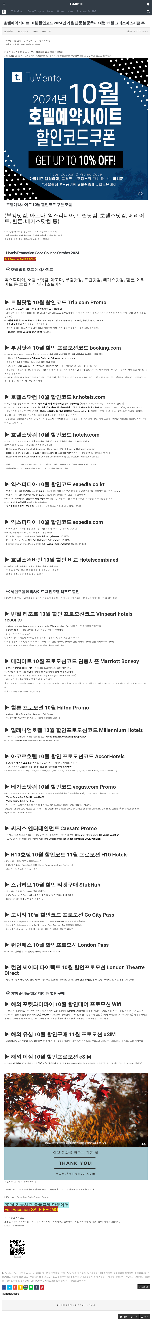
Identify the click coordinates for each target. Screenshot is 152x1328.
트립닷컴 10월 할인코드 (31, 1280)
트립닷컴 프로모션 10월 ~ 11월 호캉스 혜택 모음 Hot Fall (34, 308)
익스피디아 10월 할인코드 (99, 1272)
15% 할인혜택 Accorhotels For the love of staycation (38, 766)
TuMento (138, 1276)
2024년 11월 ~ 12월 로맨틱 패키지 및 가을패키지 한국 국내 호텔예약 (39, 671)
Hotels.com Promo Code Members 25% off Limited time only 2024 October (43, 456)
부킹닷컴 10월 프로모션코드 (43, 1276)
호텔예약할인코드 (20, 1276)
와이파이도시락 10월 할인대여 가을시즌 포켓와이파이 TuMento (45, 1010)
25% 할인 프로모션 (27, 762)
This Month (17, 11)
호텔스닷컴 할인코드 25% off (48, 411)
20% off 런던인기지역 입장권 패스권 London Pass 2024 (33, 951)
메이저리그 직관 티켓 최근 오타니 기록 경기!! (52, 895)
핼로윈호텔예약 (78, 1280)
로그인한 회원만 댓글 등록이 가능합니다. (76, 1305)
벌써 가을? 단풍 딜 (27, 324)
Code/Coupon (36, 11)
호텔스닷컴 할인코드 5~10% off (42, 403)
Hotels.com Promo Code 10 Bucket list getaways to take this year (38, 452)
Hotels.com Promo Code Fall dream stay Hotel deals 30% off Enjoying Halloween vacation (50, 448)
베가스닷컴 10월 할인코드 (57, 1280)
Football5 (18, 928)
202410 (75, 1276)
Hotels (61, 11)
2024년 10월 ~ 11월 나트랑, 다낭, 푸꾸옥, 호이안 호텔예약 (34, 629)
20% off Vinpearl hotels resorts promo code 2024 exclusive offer (38, 626)
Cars (71, 11)
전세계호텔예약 (87, 1276)
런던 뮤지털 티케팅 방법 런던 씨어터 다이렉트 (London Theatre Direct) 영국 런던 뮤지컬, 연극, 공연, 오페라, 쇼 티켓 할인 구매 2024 (70, 979)
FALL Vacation (27, 1272)
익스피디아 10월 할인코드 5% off (25, 490)
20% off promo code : (17, 667)
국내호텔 (110, 1276)
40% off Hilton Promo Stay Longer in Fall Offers (29, 714)
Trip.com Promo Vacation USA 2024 (24, 331)
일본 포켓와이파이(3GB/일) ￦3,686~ (33, 1014)
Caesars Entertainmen (97, 834)
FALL (16, 1272)
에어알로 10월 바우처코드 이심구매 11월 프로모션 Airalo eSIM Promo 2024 (54, 1063)
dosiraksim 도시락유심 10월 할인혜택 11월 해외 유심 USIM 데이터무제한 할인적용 (45, 1040)
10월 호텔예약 (52, 1272)
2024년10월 (64, 1276)
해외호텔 (100, 1276)
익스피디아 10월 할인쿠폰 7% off (25, 494)
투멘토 (129, 1276)
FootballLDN (59, 925)
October (8, 1272)
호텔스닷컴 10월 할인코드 (73, 1272)
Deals (50, 11)
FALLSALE (27, 864)
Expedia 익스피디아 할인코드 (27, 498)
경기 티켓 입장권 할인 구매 (33, 898)
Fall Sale (20, 800)
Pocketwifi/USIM (86, 11)
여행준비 (120, 1276)
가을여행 (40, 1272)
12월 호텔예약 (12, 1280)
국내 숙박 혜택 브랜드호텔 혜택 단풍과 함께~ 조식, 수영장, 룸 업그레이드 (55, 320)
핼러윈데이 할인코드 (123, 1272)
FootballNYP (61, 921)
